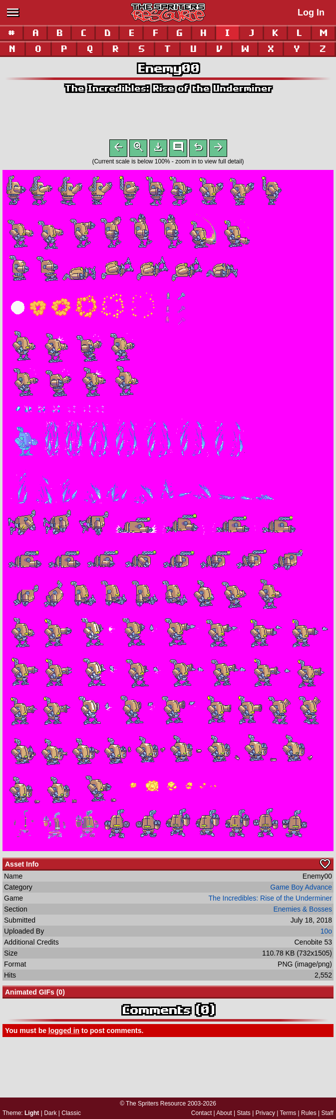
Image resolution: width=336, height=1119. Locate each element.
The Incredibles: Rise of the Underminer (168, 88)
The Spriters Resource (156, 1103)
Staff (328, 1113)
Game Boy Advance (301, 889)
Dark (50, 1113)
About (224, 1113)
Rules (309, 1113)
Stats (244, 1113)
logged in (63, 1033)
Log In (311, 12)
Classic (71, 1113)
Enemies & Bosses (303, 911)
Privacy (265, 1113)
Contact (201, 1113)
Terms (288, 1113)
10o (326, 933)
